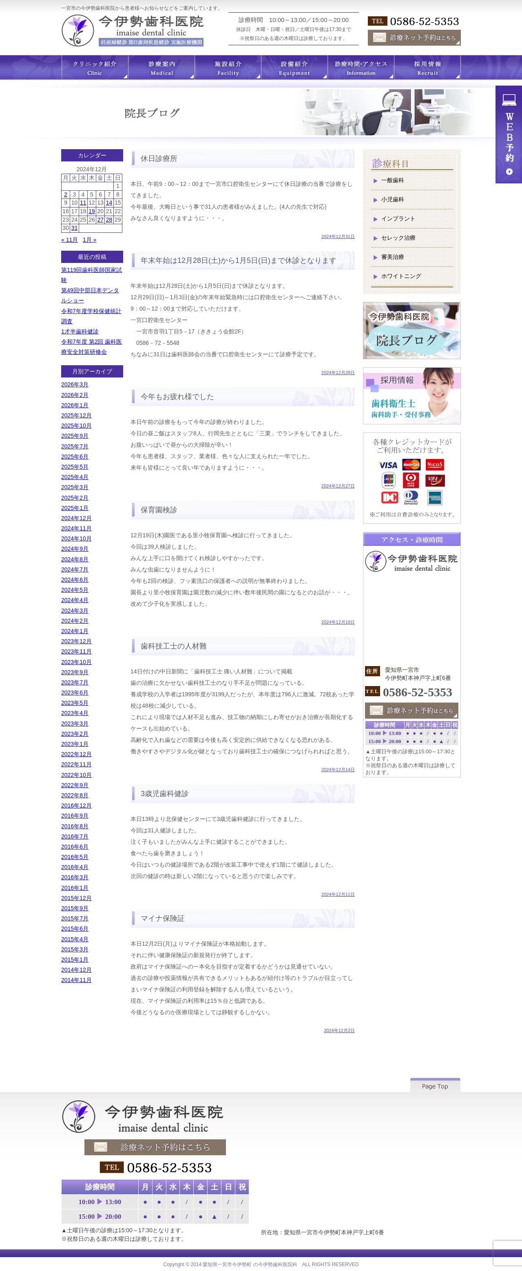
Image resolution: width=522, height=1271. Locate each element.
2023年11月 (76, 651)
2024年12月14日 (338, 769)
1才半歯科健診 (80, 331)
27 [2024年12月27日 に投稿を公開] (100, 219)
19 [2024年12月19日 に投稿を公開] (91, 211)
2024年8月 (74, 559)
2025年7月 (74, 446)
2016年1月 (74, 888)
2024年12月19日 (338, 622)
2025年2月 (74, 497)
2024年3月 (74, 610)
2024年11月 (76, 528)
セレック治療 (398, 237)
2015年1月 (74, 959)
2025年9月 (74, 435)
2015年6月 (74, 928)
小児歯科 (392, 199)
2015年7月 (74, 918)
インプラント (398, 218)
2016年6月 (74, 846)
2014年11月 (76, 980)
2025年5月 (74, 466)
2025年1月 (74, 508)
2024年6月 (74, 579)
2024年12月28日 (338, 372)
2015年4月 (74, 939)
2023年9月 (74, 672)
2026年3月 (74, 384)
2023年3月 (74, 723)
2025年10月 (76, 425)
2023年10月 (76, 662)
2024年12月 (76, 518)
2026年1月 (74, 405)
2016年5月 (74, 857)
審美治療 (392, 257)
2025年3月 (74, 487)
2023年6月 (74, 692)
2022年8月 (74, 795)
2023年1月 (74, 744)
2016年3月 (74, 877)
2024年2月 (74, 621)
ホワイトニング (401, 276)
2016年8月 (74, 826)
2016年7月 (74, 836)
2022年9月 (74, 785)
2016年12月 (76, 805)
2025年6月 (74, 456)
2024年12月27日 (338, 485)
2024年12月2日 (339, 1030)
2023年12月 (76, 641)
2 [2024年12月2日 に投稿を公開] (65, 194)
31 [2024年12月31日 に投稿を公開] (74, 228)
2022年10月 (76, 775)
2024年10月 (76, 538)
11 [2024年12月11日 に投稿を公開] (83, 202)
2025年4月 (74, 477)
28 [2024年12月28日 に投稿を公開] (109, 219)
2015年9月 (74, 908)
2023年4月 (74, 713)
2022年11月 (76, 764)
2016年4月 (74, 867)
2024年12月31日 (338, 236)
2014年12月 (76, 969)
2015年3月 (74, 949)
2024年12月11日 (338, 894)
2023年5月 (74, 702)
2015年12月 (76, 898)
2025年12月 (76, 415)
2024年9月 (74, 548)
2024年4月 (74, 600)
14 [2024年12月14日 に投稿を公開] (109, 202)
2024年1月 (74, 631)
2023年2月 (74, 733)
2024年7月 (74, 569)
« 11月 (69, 239)
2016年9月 (74, 815)
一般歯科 (392, 180)
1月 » (89, 239)
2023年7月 (74, 682)
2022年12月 (76, 754)
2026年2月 (74, 395)
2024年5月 (74, 590)
